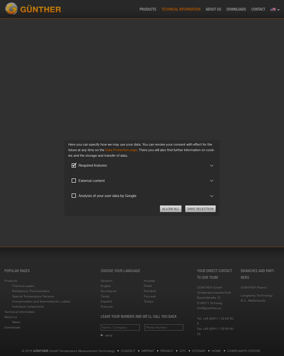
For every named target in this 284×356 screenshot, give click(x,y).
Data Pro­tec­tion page (121, 150)
